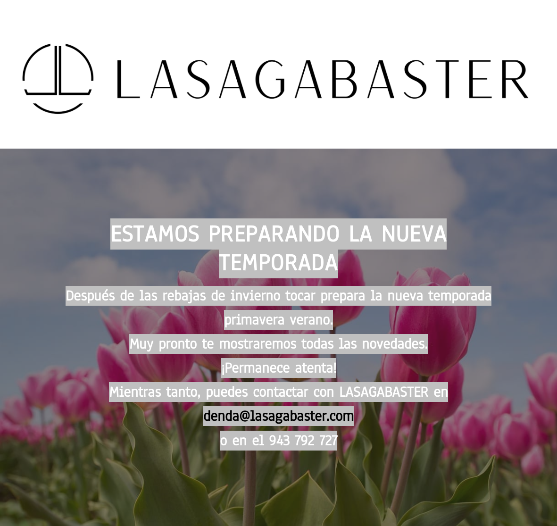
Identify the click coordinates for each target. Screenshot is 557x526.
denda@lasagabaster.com (278, 416)
